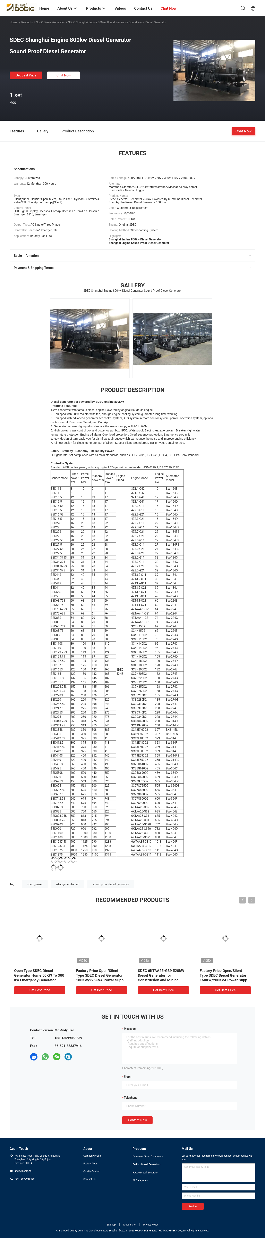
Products (27, 22)
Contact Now (137, 1120)
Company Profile (92, 1155)
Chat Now (64, 75)
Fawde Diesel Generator (145, 1172)
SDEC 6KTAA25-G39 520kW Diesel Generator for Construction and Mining (161, 975)
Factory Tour (90, 1163)
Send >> (192, 1206)
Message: (130, 1028)
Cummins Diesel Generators (147, 1156)
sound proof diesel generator (110, 884)
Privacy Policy (150, 1224)
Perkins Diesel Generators (146, 1164)
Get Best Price (26, 75)
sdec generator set (67, 884)
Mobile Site (129, 1224)
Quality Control (91, 1171)
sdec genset (35, 884)
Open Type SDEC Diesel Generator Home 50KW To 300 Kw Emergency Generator (39, 975)
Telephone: (131, 1097)
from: (127, 1076)
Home (13, 22)
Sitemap (111, 1224)
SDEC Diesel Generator (50, 22)
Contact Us (89, 1179)
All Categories (140, 1180)
